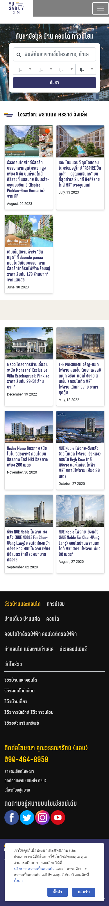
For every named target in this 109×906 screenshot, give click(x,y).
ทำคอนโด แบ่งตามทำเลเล (28, 649)
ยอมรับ (84, 892)
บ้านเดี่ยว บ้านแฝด (22, 619)
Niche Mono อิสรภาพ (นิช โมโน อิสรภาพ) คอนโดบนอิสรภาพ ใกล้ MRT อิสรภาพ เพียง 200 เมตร (28, 457)
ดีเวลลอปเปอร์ (73, 649)
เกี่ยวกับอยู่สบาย (17, 790)
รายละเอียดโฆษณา (19, 771)
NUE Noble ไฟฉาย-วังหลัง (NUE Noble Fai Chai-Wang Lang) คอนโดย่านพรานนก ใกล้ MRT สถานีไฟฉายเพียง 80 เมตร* (80, 543)
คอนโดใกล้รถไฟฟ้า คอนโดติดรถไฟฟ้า (40, 634)
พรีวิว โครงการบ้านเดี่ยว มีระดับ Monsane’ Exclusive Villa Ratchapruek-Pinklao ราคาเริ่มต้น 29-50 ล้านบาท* (28, 375)
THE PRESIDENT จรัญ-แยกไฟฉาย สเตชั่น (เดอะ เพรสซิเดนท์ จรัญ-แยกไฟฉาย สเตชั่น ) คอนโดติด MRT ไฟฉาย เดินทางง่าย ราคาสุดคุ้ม (80, 378)
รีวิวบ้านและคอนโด (22, 604)
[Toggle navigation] (100, 8)
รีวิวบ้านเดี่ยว (15, 702)
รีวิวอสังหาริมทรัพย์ (21, 723)
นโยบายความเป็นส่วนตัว (34, 869)
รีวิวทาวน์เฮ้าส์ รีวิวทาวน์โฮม (28, 712)
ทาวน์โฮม (56, 604)
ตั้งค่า (18, 881)
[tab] (25, 603)
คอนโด (52, 619)
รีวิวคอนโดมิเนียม (19, 691)
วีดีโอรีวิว (13, 664)
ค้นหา (54, 82)
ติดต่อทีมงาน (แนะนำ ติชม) (25, 780)
